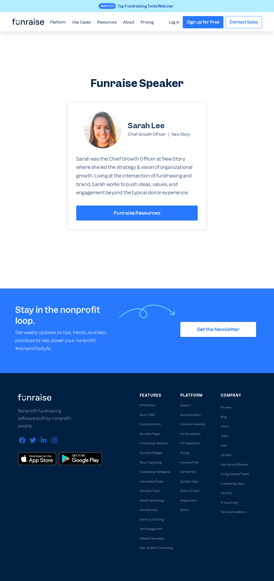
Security (226, 493)
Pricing (147, 22)
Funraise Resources (137, 213)
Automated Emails (151, 481)
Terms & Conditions (233, 512)
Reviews (226, 407)
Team (224, 436)
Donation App (149, 510)
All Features (147, 405)
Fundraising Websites (154, 443)
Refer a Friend (189, 491)
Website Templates (152, 538)
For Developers (190, 434)
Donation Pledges (151, 453)
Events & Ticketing (152, 519)
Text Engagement (151, 529)
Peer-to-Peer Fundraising (156, 548)
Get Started (188, 472)
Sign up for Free (203, 22)
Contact (226, 455)
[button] (58, 21)
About (129, 22)
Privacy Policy (229, 502)
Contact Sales (244, 22)
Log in (174, 22)
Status (184, 510)
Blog (224, 417)
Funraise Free (189, 462)
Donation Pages (150, 434)
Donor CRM (147, 415)
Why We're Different (234, 464)
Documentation (190, 415)
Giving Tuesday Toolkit (235, 474)
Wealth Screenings (152, 500)
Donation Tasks (150, 491)
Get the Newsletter (218, 329)
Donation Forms (150, 424)
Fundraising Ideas (232, 483)
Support (185, 405)
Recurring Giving (151, 462)
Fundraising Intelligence (155, 472)
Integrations (188, 500)
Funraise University (193, 424)
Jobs (224, 445)
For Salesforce (190, 443)
